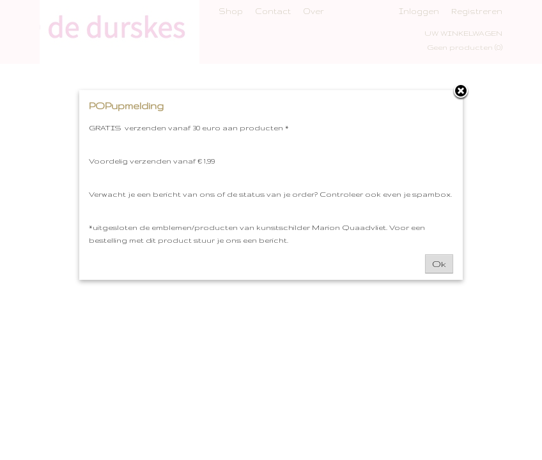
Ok (439, 264)
